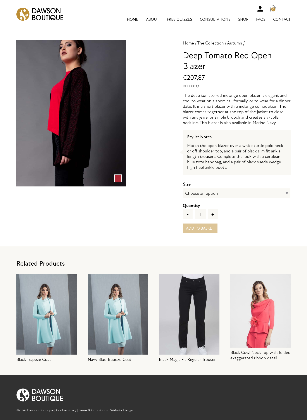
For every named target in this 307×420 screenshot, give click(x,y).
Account (260, 8)
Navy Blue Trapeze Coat (118, 318)
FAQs (260, 19)
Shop (243, 19)
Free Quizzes (179, 19)
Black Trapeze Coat (46, 318)
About (152, 19)
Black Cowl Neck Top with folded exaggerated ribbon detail (260, 317)
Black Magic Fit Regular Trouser (189, 318)
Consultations (215, 19)
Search (286, 8)
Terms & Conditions (93, 410)
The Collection (210, 43)
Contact (282, 19)
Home (132, 19)
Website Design (121, 410)
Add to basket (200, 228)
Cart (274, 7)
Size (187, 184)
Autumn (234, 43)
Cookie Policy (66, 410)
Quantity (191, 205)
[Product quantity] (200, 214)
